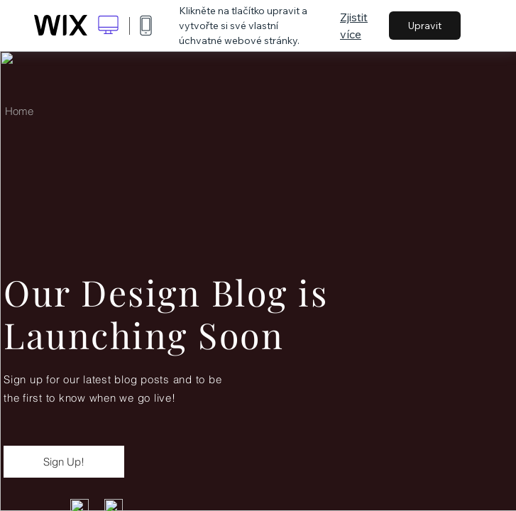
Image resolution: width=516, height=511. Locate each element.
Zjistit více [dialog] (354, 25)
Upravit (424, 25)
